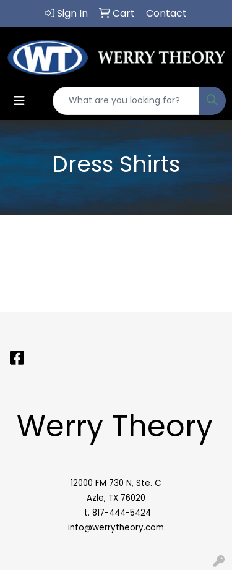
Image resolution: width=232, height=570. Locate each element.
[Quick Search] (126, 101)
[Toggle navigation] (19, 100)
